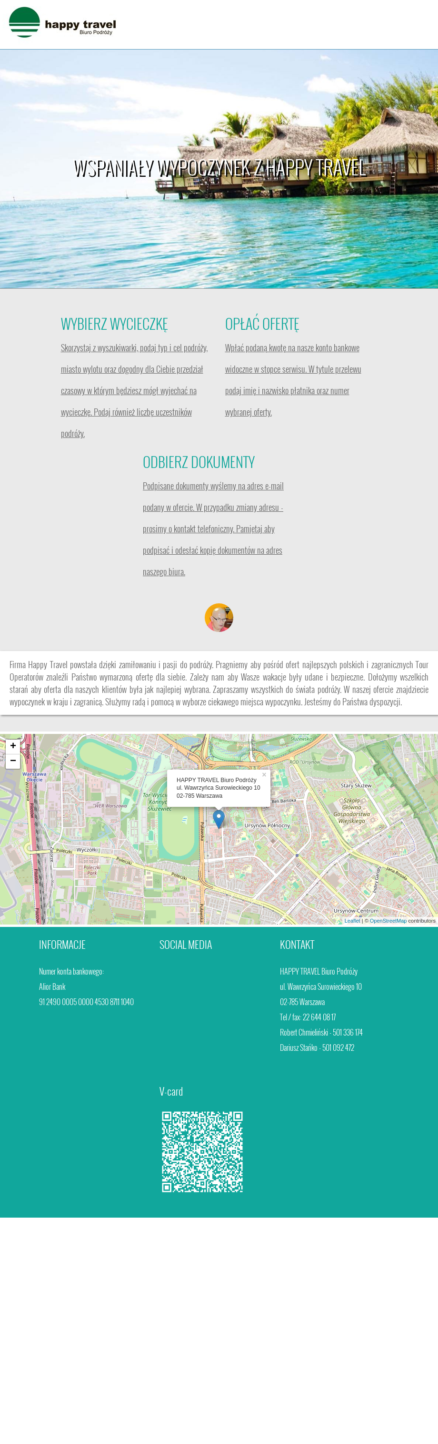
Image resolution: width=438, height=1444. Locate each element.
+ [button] (13, 747)
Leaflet (352, 921)
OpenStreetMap (388, 921)
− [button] (13, 761)
